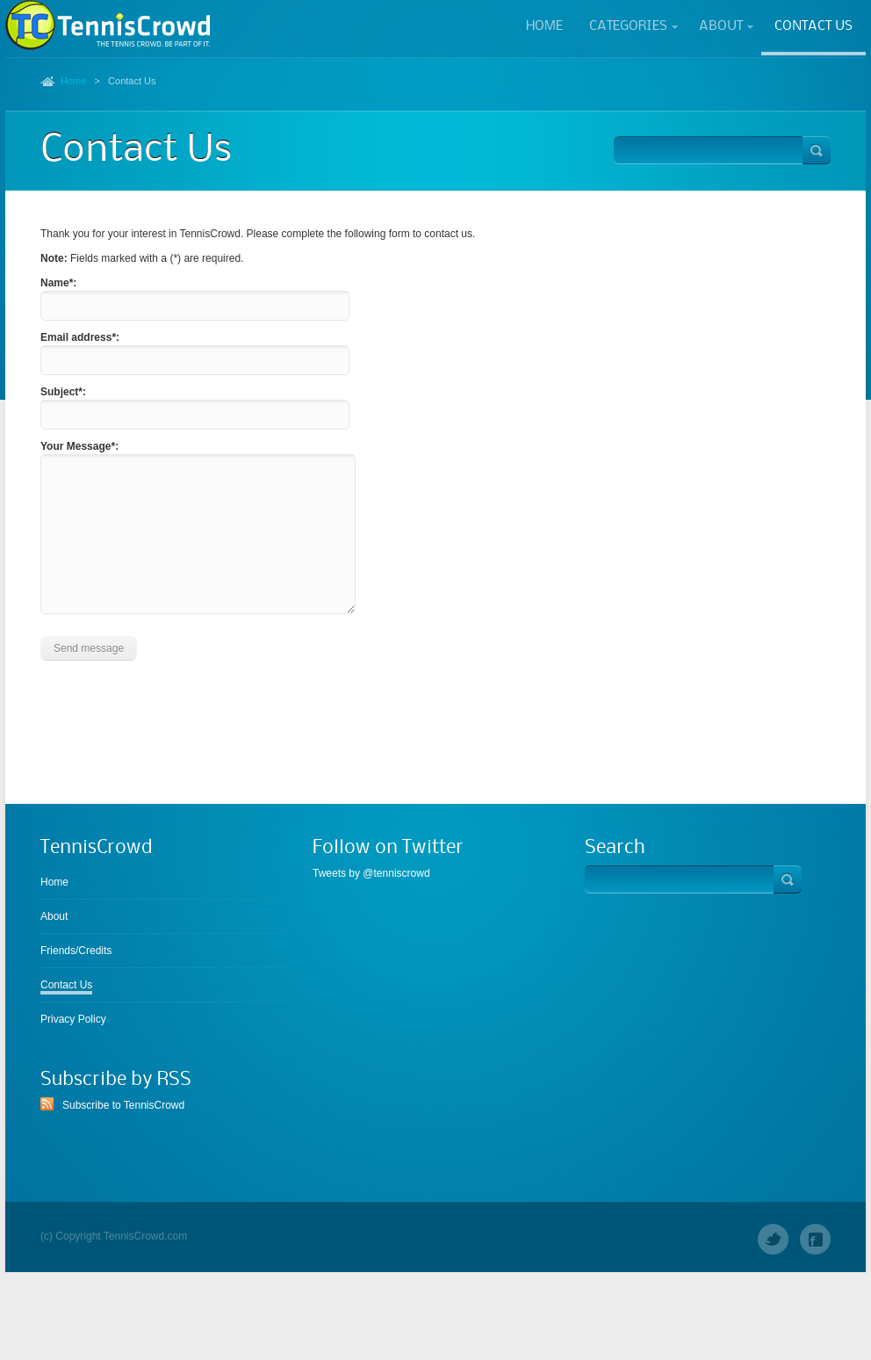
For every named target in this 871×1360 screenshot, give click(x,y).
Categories (628, 27)
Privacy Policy (73, 1019)
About (720, 27)
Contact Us (813, 26)
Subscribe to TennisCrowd (123, 1105)
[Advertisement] (435, 744)
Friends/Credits (76, 950)
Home (544, 26)
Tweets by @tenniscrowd (371, 873)
